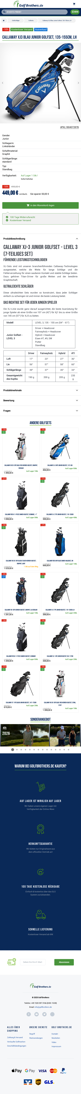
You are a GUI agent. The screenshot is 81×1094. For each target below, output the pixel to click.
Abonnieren (64, 962)
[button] (5, 83)
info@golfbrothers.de (43, 1007)
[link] (40, 883)
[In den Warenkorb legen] (40, 205)
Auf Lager (29, 175)
